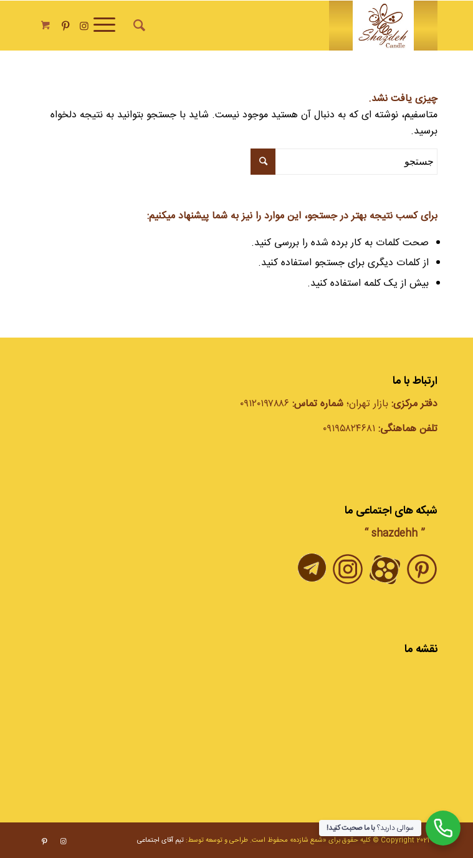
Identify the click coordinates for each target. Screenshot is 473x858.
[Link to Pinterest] (65, 26)
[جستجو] (137, 26)
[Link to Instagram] (84, 26)
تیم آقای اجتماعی (160, 840)
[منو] (108, 26)
